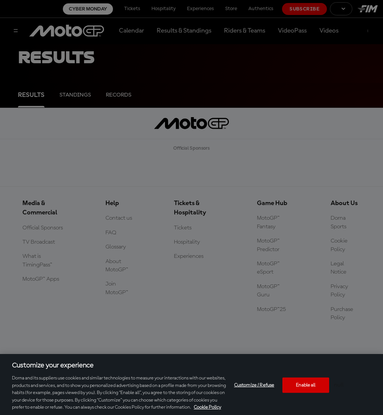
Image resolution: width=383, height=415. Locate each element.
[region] (191, 384)
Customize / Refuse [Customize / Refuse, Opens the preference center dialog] (254, 384)
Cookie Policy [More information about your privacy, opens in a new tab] (207, 407)
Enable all (305, 384)
